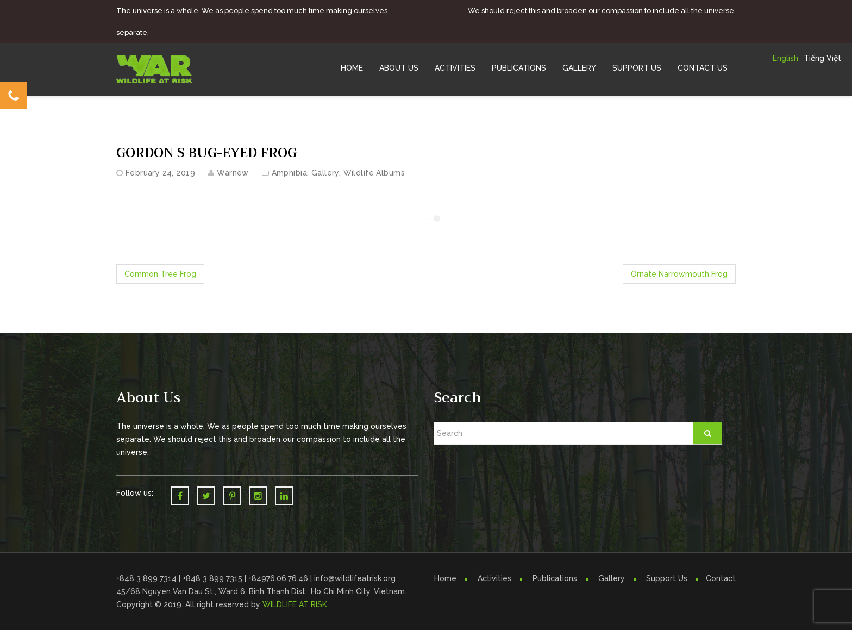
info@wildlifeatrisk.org (355, 578)
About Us (398, 68)
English (785, 58)
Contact (721, 578)
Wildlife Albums (374, 173)
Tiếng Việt (822, 58)
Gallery (579, 68)
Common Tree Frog (160, 274)
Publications (519, 68)
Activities (455, 68)
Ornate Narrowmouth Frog (679, 274)
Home (352, 68)
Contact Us (703, 68)
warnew (233, 173)
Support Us (636, 68)
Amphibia (289, 173)
